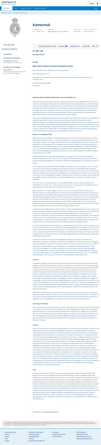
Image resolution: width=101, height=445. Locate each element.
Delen (95, 46)
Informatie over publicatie (9, 49)
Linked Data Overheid (59, 434)
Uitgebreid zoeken (25, 8)
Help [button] (96, 8)
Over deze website (10, 432)
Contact (7, 434)
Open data (56, 432)
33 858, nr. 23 (47, 151)
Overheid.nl (6, 8)
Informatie (62, 46)
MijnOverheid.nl (81, 432)
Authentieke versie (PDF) (47, 46)
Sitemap (31, 438)
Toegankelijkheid (34, 436)
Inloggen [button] (91, 3)
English (7, 436)
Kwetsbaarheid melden (36, 441)
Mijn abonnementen (40, 8)
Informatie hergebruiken (36, 432)
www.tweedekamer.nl (50, 412)
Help (6, 438)
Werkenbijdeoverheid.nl (83, 438)
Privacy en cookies (34, 434)
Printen (85, 46)
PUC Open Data (57, 436)
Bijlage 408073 (8, 70)
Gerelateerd (74, 46)
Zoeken (7, 441)
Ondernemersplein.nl (82, 436)
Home (16, 8)
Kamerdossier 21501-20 (11, 61)
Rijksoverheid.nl (81, 434)
